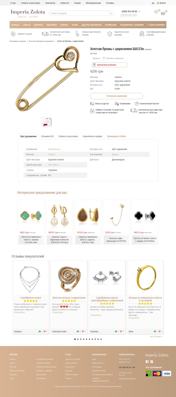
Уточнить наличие (116, 96)
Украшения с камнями (132, 24)
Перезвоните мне (128, 14)
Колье (75, 24)
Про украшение (28, 136)
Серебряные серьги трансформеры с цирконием (107, 299)
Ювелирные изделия (20, 41)
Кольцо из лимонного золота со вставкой (145, 299)
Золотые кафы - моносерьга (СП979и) (116, 239)
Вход (94, 359)
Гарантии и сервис (92, 136)
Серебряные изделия (44, 359)
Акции (77, 2)
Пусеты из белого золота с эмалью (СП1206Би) (145, 239)
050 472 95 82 (124, 359)
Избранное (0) (97, 363)
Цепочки (38, 24)
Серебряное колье (30, 297)
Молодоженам (93, 2)
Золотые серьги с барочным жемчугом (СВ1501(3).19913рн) (59, 240)
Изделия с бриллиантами (46, 366)
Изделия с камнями (44, 370)
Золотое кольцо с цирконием (68, 297)
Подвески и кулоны (17, 370)
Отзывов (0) (47, 136)
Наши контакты (71, 363)
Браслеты (52, 24)
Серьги (26, 24)
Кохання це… (54, 149)
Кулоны (64, 24)
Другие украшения (91, 24)
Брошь (115, 154)
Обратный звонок (99, 370)
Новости (65, 2)
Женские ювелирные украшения (49, 41)
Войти (161, 2)
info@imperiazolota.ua (127, 378)
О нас (13, 2)
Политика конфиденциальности (100, 379)
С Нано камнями (156, 24)
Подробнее (19, 312)
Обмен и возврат (71, 374)
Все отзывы (156, 336)
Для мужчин (41, 378)
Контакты (50, 2)
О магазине (69, 366)
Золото (51, 154)
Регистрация (97, 366)
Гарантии (68, 370)
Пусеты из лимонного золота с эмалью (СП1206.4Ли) (31, 240)
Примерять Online (116, 136)
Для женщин (41, 374)
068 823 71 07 (124, 362)
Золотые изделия (43, 363)
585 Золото (53, 164)
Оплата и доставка (30, 2)
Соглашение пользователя (102, 374)
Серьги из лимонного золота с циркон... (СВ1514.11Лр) (88, 240)
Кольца (15, 24)
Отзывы (110, 2)
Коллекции (110, 24)
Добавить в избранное (113, 58)
